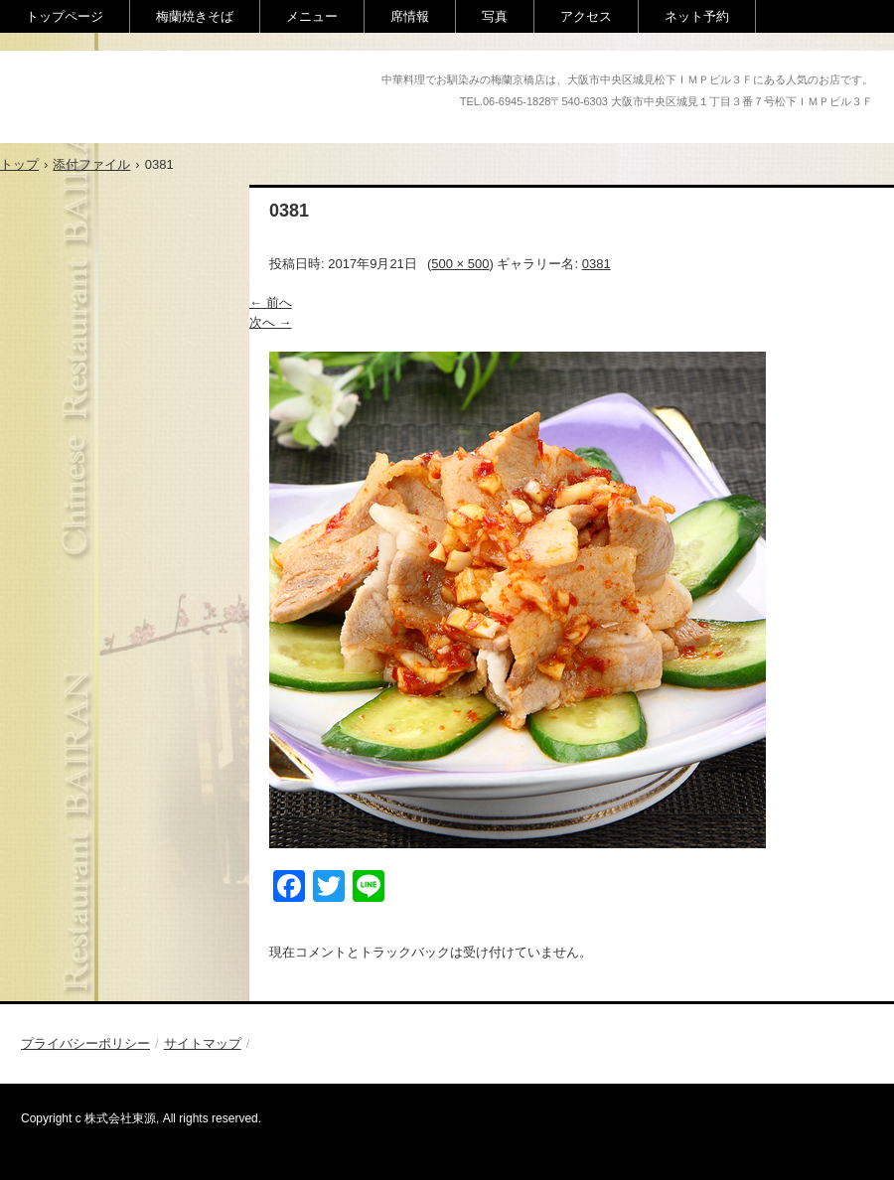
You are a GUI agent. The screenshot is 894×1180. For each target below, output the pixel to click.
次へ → (270, 322)
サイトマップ (202, 1043)
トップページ (64, 16)
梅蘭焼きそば (194, 16)
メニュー (312, 16)
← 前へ (270, 302)
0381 (596, 263)
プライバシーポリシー (85, 1043)
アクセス (586, 16)
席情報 (409, 16)
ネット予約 (697, 16)
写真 (495, 16)
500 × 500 (460, 263)
